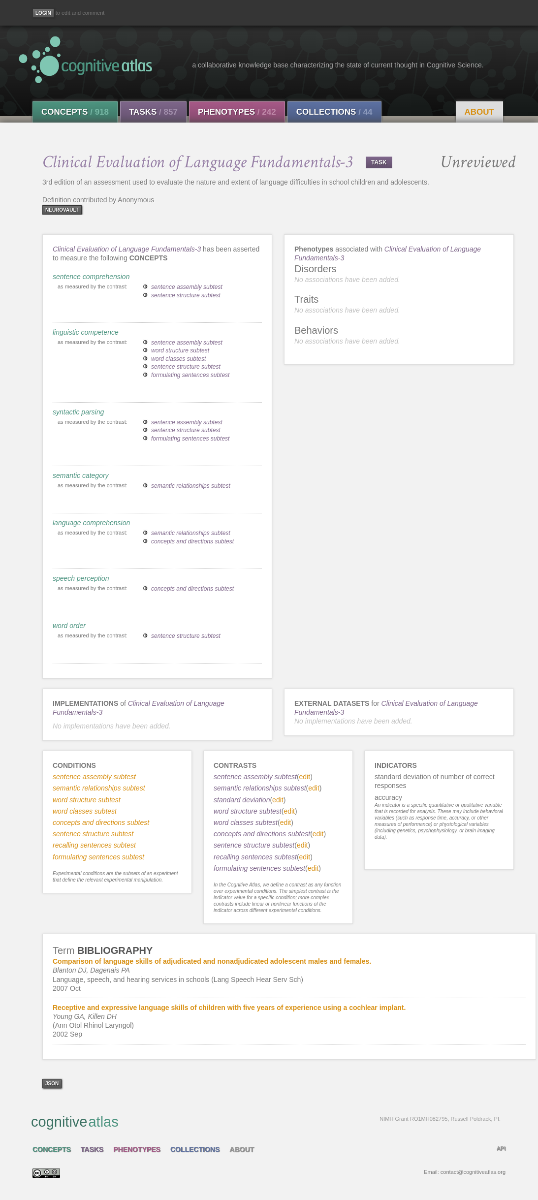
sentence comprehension (91, 277)
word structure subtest (180, 350)
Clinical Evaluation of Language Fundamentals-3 (127, 249)
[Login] (43, 13)
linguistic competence (86, 332)
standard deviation (242, 800)
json (52, 1083)
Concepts (75, 112)
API (501, 1148)
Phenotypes (237, 112)
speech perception (81, 578)
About (479, 112)
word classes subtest (178, 358)
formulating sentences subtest (190, 375)
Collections (334, 112)
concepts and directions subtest (192, 541)
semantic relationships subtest (190, 485)
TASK (379, 162)
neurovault (62, 210)
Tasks (153, 112)
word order (69, 626)
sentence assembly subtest (186, 287)
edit (305, 777)
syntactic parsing (78, 412)
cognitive (266, 1121)
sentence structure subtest (186, 295)
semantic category (81, 475)
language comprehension (91, 523)
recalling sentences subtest (255, 857)
